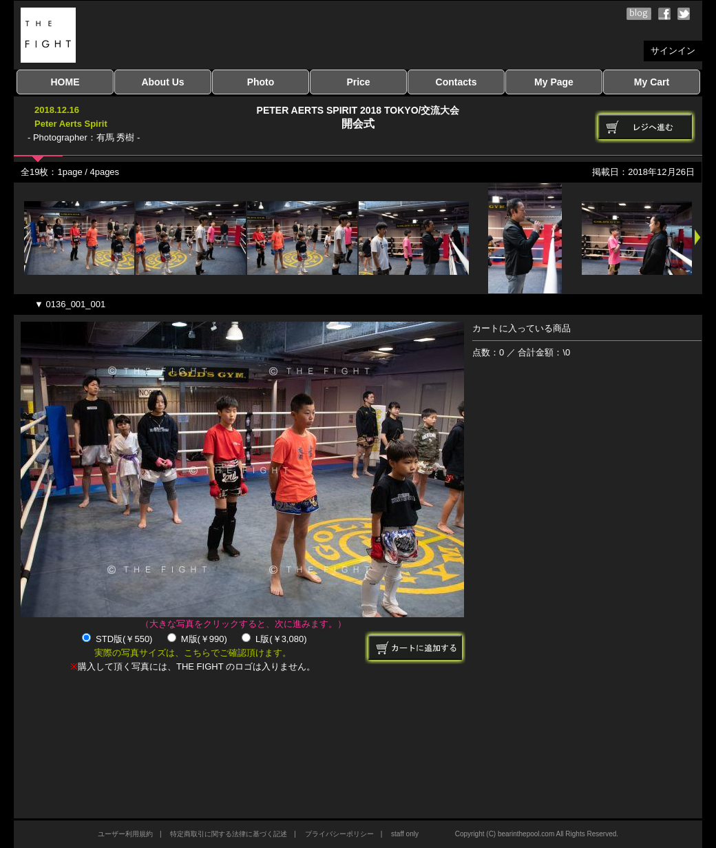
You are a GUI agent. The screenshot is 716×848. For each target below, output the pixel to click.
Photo (261, 81)
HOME (65, 81)
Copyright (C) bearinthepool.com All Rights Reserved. (536, 834)
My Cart (651, 81)
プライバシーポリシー (339, 834)
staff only (405, 834)
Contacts (456, 81)
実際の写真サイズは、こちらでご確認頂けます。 (192, 653)
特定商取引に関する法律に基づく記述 (228, 834)
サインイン (673, 50)
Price (358, 81)
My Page (553, 81)
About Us (162, 81)
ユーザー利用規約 (125, 834)
